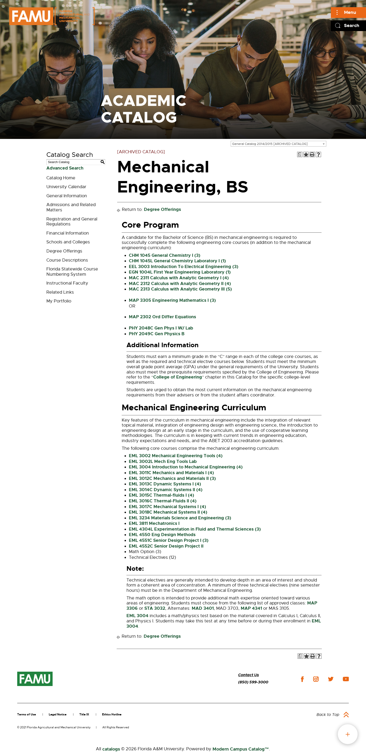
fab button (348, 734)
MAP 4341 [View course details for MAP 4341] (251, 608)
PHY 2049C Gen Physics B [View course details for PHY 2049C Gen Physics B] (157, 334)
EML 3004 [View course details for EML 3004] (137, 616)
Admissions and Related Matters (71, 207)
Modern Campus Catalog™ (241, 749)
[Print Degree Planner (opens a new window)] (299, 154)
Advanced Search (64, 168)
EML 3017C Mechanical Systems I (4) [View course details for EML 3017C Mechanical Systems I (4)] (167, 507)
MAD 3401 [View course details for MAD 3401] (203, 608)
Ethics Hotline (111, 714)
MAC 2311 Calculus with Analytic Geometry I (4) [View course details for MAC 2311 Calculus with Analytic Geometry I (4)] (179, 278)
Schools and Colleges (68, 242)
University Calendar (66, 186)
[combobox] (278, 144)
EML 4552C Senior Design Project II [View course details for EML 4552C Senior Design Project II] (166, 546)
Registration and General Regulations (71, 221)
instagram (315, 679)
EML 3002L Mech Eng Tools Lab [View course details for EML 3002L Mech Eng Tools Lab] (163, 461)
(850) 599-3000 (253, 682)
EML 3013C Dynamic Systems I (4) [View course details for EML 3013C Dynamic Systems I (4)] (165, 484)
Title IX (84, 714)
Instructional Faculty (67, 283)
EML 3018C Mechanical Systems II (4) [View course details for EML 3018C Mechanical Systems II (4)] (168, 512)
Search (351, 25)
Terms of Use (26, 714)
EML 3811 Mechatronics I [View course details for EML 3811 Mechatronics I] (154, 523)
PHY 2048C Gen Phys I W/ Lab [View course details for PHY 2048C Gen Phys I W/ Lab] (161, 328)
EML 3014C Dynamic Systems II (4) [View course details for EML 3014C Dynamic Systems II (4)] (165, 490)
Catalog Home (60, 178)
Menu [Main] (350, 12)
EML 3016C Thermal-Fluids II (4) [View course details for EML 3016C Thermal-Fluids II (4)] (163, 501)
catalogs (111, 749)
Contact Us (248, 675)
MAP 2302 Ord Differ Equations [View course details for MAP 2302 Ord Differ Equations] (162, 317)
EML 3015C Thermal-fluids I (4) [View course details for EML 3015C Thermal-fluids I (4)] (161, 495)
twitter (330, 679)
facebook (302, 679)
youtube (346, 679)
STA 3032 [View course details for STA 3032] (154, 608)
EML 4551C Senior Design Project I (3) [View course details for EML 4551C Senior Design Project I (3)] (168, 540)
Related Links (60, 292)
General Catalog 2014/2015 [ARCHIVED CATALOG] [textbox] (270, 144)
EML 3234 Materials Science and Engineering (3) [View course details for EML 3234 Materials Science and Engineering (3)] (180, 518)
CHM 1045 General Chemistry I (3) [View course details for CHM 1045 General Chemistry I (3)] (164, 255)
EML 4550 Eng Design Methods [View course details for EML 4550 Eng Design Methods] (162, 535)
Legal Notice (57, 714)
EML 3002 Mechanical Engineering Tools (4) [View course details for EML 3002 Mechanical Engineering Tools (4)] (176, 456)
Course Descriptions (67, 260)
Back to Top (328, 714)
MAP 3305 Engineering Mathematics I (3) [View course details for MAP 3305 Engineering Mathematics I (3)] (172, 300)
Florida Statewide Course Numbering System (72, 271)
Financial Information (67, 233)
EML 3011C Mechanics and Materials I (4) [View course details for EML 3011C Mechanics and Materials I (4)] (171, 473)
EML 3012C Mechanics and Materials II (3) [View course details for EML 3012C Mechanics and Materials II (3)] (172, 478)
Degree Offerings (64, 251)
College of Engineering (177, 377)
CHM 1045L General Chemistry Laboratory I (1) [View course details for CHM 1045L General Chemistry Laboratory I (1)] (177, 261)
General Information (66, 195)
